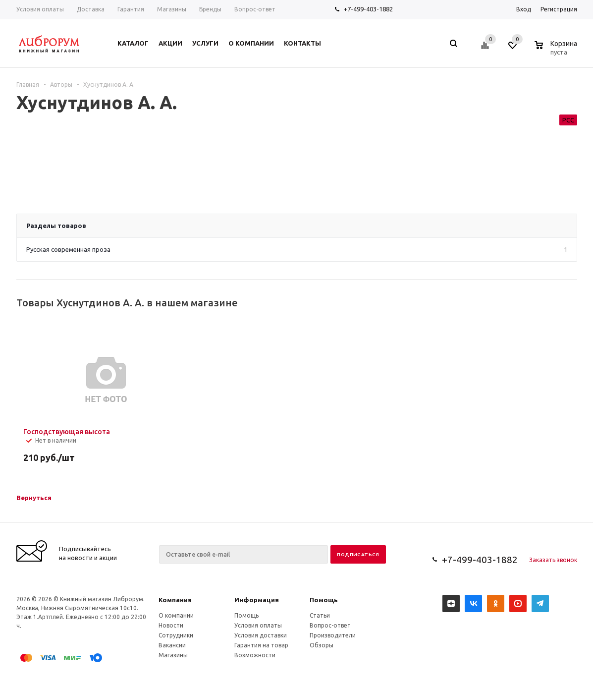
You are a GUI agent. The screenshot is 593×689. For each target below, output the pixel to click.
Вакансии (172, 645)
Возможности (254, 655)
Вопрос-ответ (330, 625)
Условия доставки (260, 635)
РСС (568, 119)
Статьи (320, 615)
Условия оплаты (258, 625)
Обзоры (321, 645)
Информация (256, 599)
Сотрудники (176, 635)
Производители (333, 635)
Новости (171, 625)
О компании (176, 615)
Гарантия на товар (261, 645)
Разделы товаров (56, 225)
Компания (175, 599)
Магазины (173, 655)
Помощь (324, 599)
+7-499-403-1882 (368, 8)
